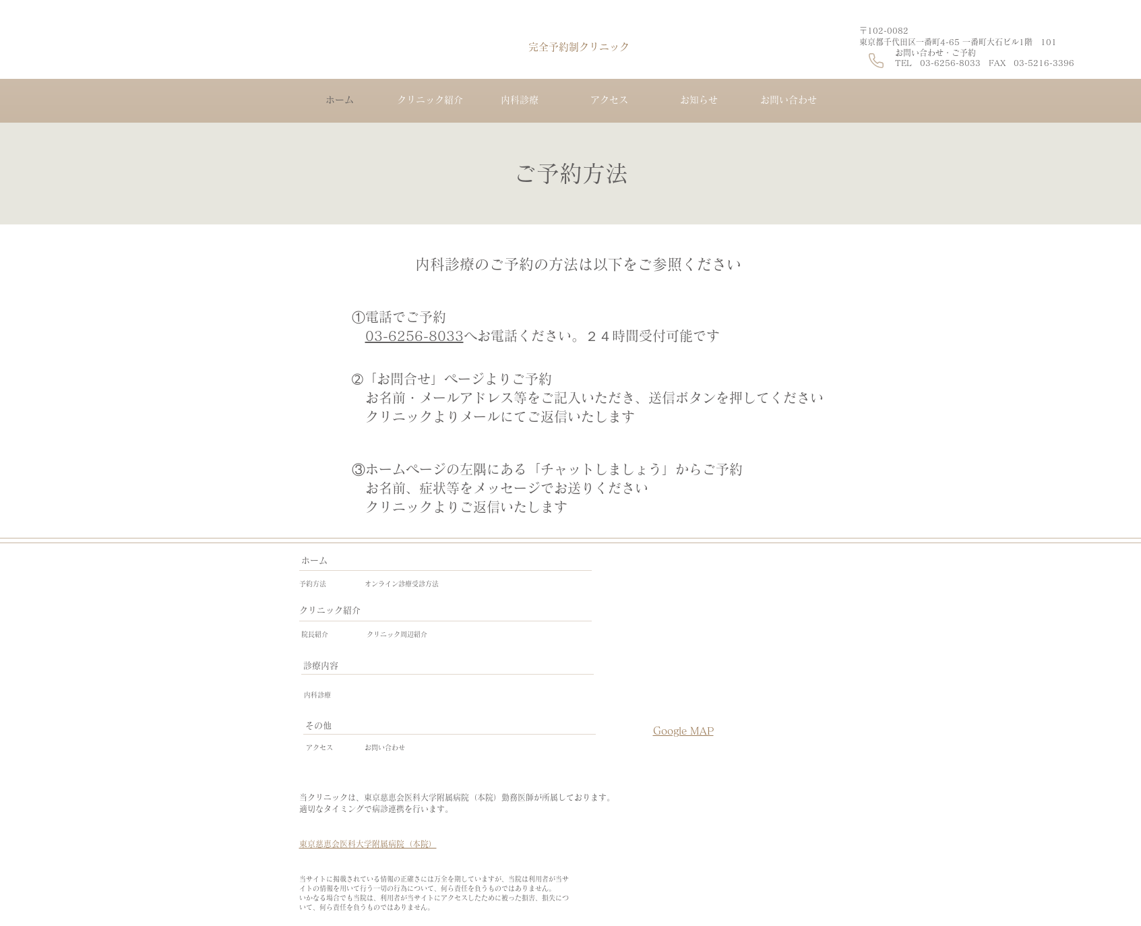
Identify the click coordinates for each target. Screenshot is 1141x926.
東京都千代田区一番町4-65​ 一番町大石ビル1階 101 (958, 42)
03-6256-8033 (414, 335)
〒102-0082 (888, 30)
